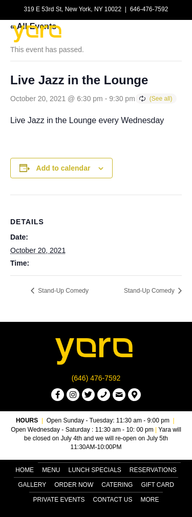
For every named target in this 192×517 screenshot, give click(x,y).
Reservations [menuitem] (153, 470)
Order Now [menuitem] (73, 484)
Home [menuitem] (24, 470)
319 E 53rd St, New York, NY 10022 (73, 9)
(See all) (161, 98)
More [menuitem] (149, 499)
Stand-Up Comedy (62, 290)
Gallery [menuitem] (32, 484)
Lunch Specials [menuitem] (94, 470)
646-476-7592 (149, 9)
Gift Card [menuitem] (157, 484)
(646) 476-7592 (96, 378)
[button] (57, 394)
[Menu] (170, 33)
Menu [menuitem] (51, 470)
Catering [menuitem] (117, 484)
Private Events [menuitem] (59, 499)
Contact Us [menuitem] (113, 499)
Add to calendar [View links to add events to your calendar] (63, 168)
